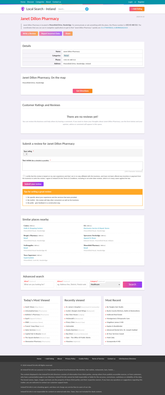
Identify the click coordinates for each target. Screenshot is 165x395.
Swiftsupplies (29, 245)
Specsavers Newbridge (92, 235)
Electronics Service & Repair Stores (96, 228)
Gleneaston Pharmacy (37, 341)
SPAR (34, 322)
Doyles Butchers (75, 330)
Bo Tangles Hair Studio (115, 307)
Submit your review (33, 184)
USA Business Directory (127, 359)
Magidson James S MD (115, 322)
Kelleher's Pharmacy (37, 314)
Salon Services (33, 330)
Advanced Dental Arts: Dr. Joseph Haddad (122, 330)
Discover (30, 2)
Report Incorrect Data (50, 33)
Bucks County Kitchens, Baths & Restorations (123, 311)
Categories (40, 2)
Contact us (57, 2)
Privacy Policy (70, 359)
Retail (66, 55)
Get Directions (82, 91)
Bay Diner (77, 334)
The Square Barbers (37, 337)
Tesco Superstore (30, 255)
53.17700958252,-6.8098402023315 (114, 28)
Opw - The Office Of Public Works (78, 337)
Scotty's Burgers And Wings (80, 311)
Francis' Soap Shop (34, 326)
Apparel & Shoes (90, 238)
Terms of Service (98, 359)
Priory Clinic (75, 322)
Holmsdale (70, 326)
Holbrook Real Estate (114, 314)
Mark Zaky (111, 337)
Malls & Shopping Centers (33, 228)
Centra (26, 226)
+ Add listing (137, 9)
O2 (85, 226)
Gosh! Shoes (34, 307)
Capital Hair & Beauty (35, 334)
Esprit (33, 318)
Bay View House (75, 314)
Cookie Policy (84, 359)
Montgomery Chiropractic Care (118, 318)
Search (132, 284)
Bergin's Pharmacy (31, 235)
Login (130, 2)
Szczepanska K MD (113, 341)
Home (23, 2)
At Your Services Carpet (115, 334)
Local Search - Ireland (41, 9)
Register (141, 2)
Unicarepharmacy (36, 311)
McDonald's (74, 318)
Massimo (73, 341)
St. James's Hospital (82, 307)
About (48, 2)
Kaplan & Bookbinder (115, 326)
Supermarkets (29, 258)
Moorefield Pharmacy (92, 245)
